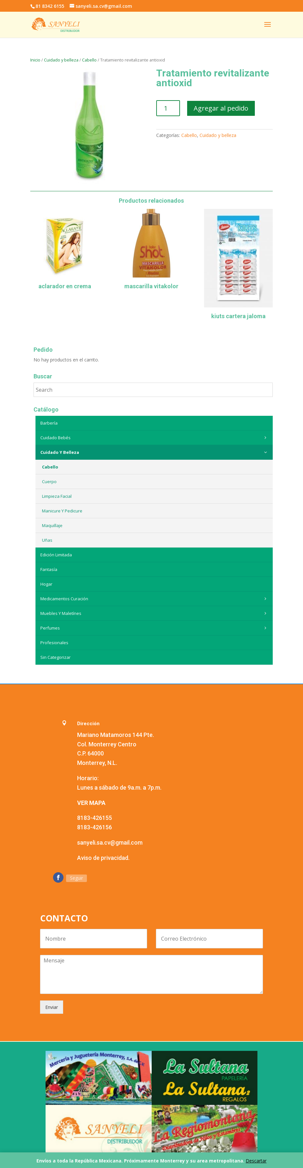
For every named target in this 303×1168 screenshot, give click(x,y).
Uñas (47, 540)
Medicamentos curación (154, 599)
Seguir (76, 878)
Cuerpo (49, 481)
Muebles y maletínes (154, 613)
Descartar (256, 1161)
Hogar (46, 584)
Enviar (51, 1007)
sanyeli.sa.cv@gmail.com (110, 842)
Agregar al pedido (221, 108)
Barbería (49, 423)
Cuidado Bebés (154, 437)
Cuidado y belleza (61, 60)
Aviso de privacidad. (103, 857)
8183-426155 (94, 817)
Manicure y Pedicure (62, 511)
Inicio (35, 60)
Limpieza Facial (57, 496)
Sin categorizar (55, 657)
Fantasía (48, 569)
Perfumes (154, 628)
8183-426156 (94, 827)
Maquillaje (52, 525)
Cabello (89, 60)
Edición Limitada (56, 555)
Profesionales (54, 642)
